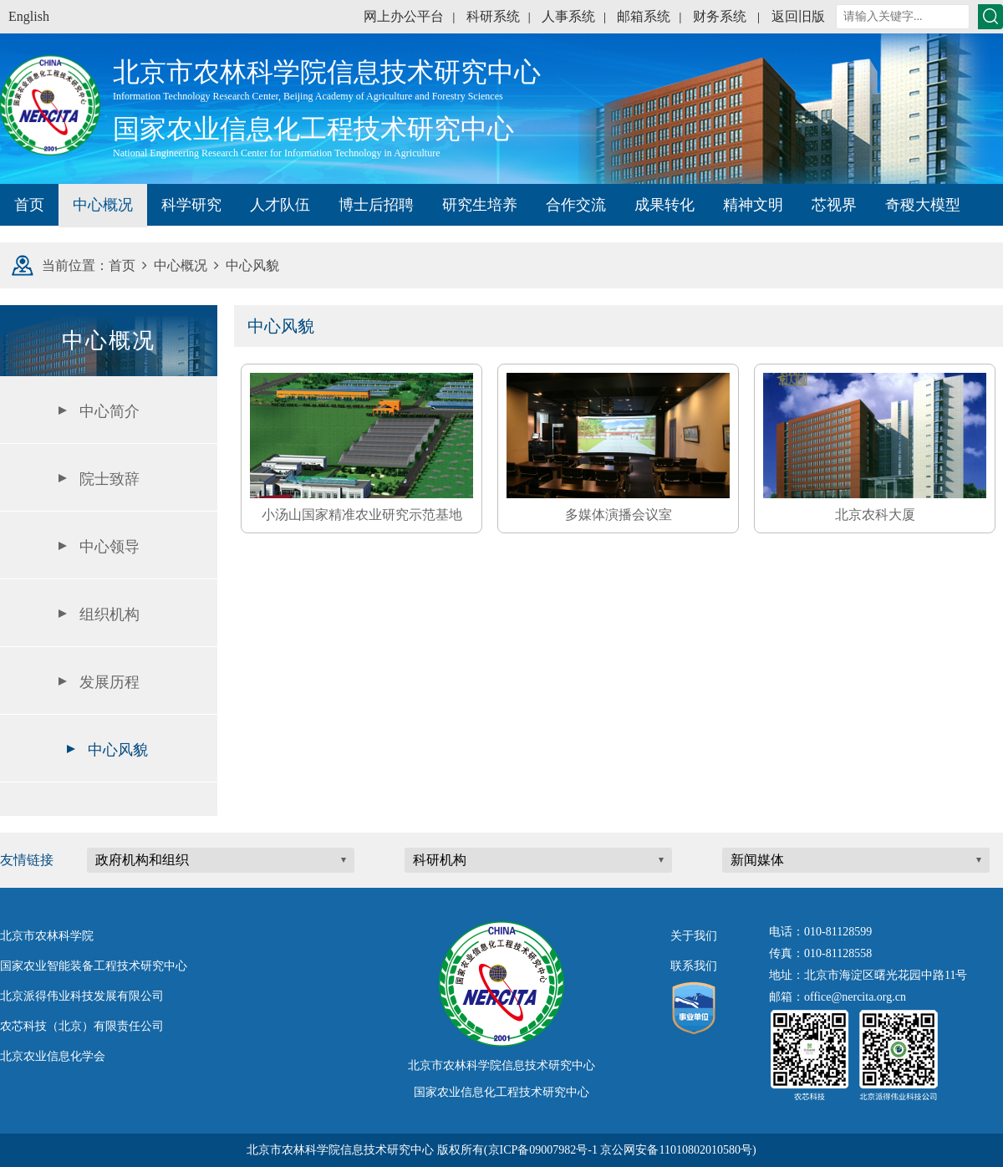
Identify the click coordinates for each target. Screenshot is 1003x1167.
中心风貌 (118, 749)
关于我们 (693, 936)
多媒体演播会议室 (618, 514)
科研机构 (439, 860)
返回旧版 (798, 16)
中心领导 (109, 546)
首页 (29, 204)
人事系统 (568, 16)
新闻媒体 (757, 860)
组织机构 (109, 614)
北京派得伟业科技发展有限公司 (82, 996)
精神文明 (753, 204)
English (28, 16)
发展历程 (109, 682)
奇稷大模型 (922, 204)
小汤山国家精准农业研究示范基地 (362, 514)
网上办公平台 (404, 16)
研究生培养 (479, 204)
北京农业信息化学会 (52, 1056)
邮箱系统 (643, 16)
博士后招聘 (376, 204)
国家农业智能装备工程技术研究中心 (93, 966)
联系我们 (693, 966)
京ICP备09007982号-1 (543, 1150)
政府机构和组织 (142, 860)
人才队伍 (280, 204)
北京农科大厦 (875, 514)
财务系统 (719, 16)
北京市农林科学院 (47, 936)
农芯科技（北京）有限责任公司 (82, 1026)
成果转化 (664, 204)
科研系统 (493, 16)
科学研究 (191, 204)
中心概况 (103, 204)
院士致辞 (109, 479)
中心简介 (109, 411)
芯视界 (834, 204)
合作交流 (576, 204)
